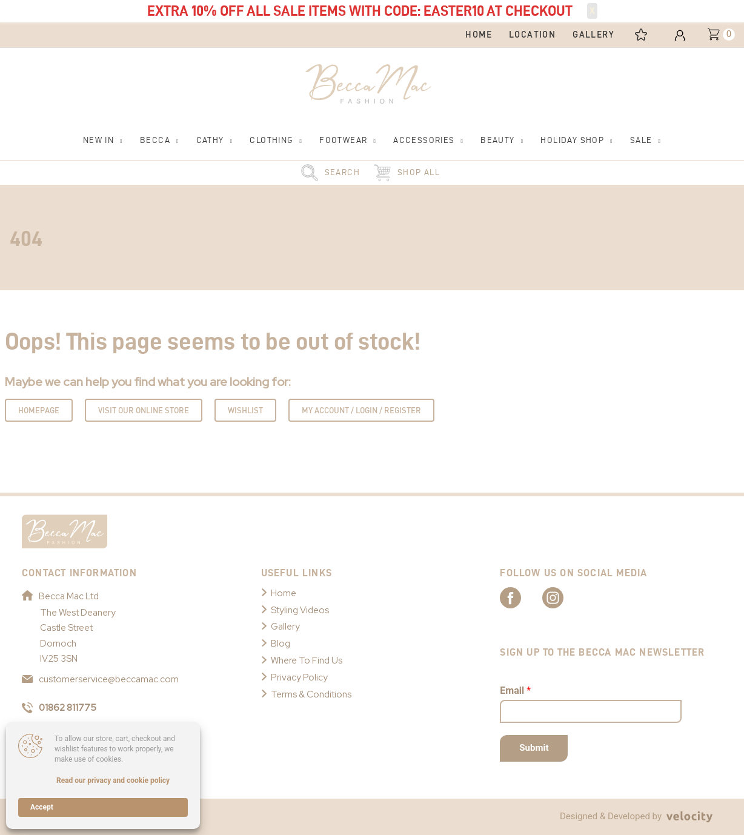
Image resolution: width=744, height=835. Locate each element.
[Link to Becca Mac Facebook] (521, 596)
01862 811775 (59, 708)
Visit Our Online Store (143, 410)
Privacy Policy (299, 677)
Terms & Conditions (311, 694)
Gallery (285, 626)
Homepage (38, 410)
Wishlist (245, 410)
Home (283, 593)
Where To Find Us (306, 660)
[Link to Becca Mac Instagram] (563, 596)
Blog (280, 643)
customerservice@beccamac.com (100, 679)
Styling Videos (300, 610)
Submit (533, 747)
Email (515, 690)
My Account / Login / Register (361, 410)
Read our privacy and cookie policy (113, 780)
